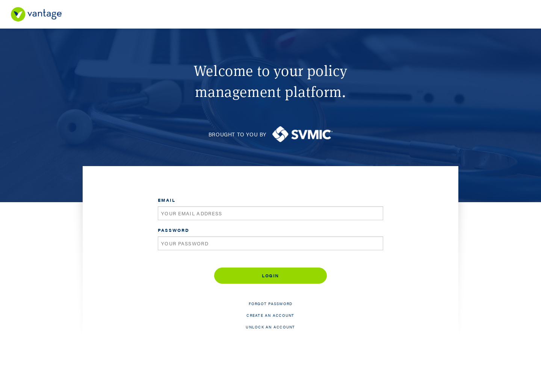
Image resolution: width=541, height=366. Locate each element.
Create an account (270, 315)
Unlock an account (270, 327)
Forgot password (271, 303)
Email (166, 200)
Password (173, 230)
